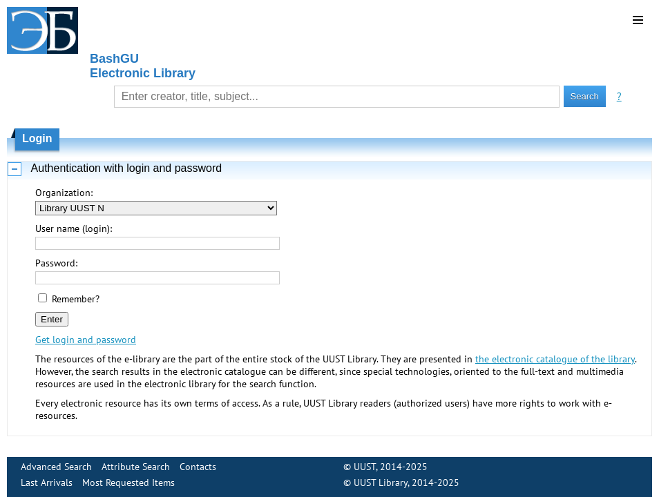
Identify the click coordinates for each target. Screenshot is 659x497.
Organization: (64, 192)
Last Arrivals (47, 482)
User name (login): (73, 228)
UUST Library (381, 482)
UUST (365, 466)
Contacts (198, 466)
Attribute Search (136, 466)
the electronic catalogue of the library (555, 359)
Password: (56, 263)
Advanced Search (56, 466)
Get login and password (85, 339)
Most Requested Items (128, 482)
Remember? (75, 299)
